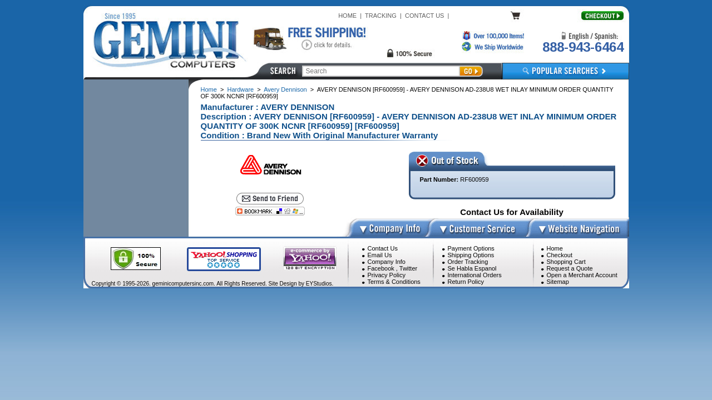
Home (209, 89)
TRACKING (381, 15)
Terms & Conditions (394, 281)
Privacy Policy (387, 275)
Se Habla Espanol (472, 268)
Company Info (387, 261)
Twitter (408, 268)
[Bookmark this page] (270, 211)
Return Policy (466, 281)
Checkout (559, 255)
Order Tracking (468, 261)
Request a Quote (570, 268)
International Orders (475, 275)
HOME (347, 15)
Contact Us (383, 248)
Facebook (381, 268)
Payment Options (471, 248)
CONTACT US (424, 15)
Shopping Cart (566, 261)
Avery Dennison (285, 89)
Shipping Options (471, 255)
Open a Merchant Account (582, 275)
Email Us (380, 255)
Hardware (241, 89)
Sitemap (558, 281)
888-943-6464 (583, 46)
